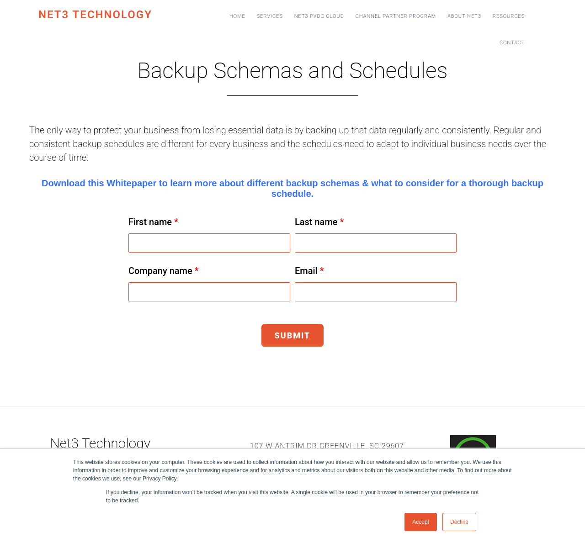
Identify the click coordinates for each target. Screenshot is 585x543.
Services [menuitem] (270, 16)
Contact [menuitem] (512, 43)
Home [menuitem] (237, 16)
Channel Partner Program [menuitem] (396, 16)
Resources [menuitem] (509, 16)
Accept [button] (420, 522)
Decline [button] (459, 522)
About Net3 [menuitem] (464, 16)
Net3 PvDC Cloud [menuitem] (319, 16)
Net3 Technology (95, 14)
